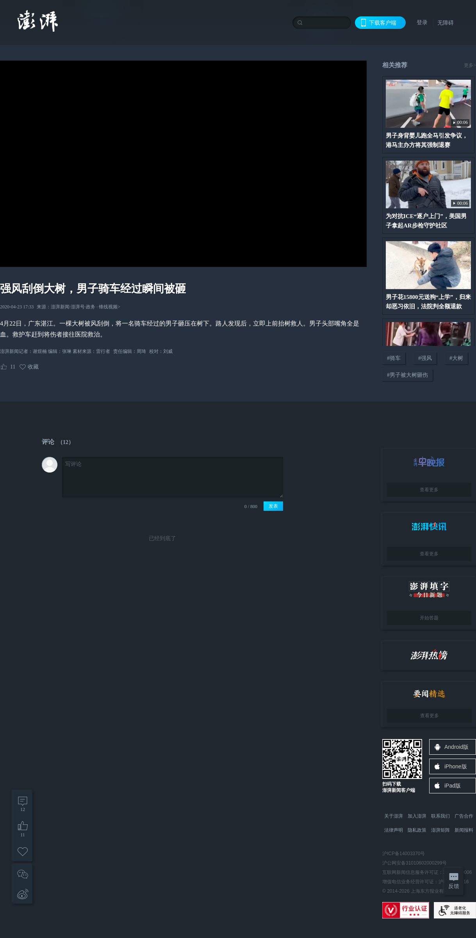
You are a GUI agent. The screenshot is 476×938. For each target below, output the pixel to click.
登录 (422, 22)
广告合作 (464, 816)
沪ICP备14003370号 (403, 853)
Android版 (456, 747)
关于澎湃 (393, 816)
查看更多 (429, 489)
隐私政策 (417, 830)
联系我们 (440, 816)
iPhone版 (455, 766)
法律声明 (393, 830)
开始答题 (429, 618)
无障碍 (445, 23)
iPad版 (452, 785)
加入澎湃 (417, 816)
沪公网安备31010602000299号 (414, 863)
